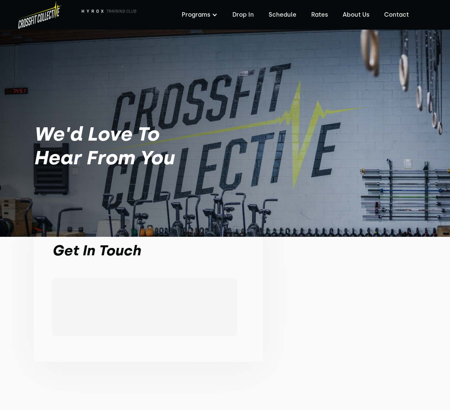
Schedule (282, 14)
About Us (356, 14)
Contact (396, 14)
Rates (319, 14)
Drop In (243, 14)
